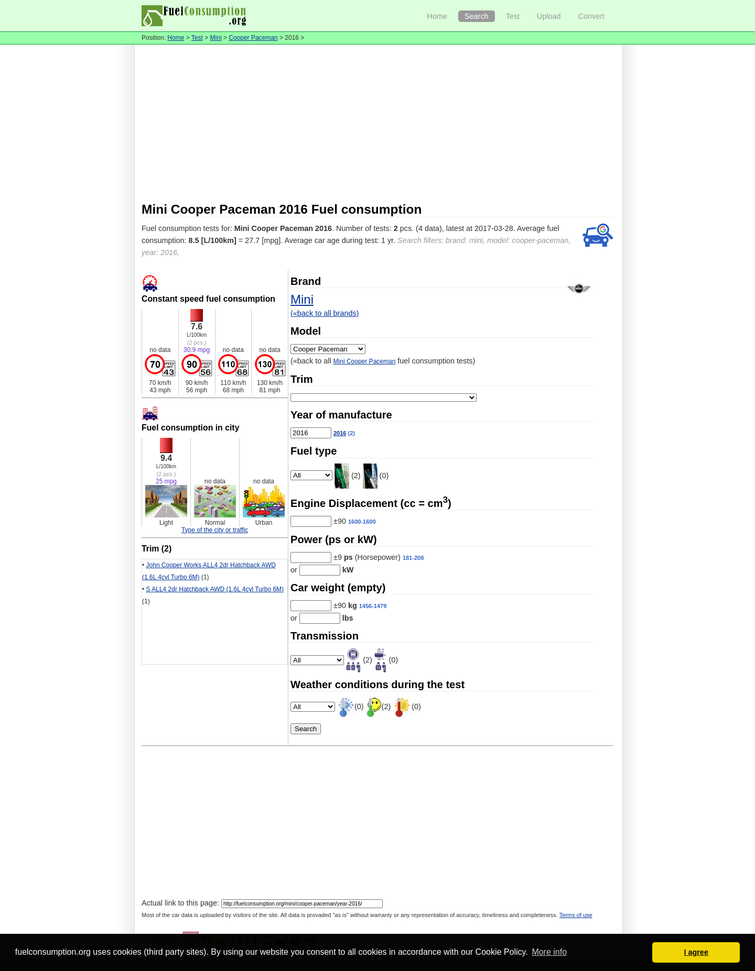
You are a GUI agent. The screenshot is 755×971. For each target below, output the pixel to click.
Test (513, 16)
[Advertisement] (377, 123)
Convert (591, 16)
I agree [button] (696, 952)
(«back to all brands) (324, 313)
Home (437, 16)
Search (477, 16)
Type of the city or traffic (214, 530)
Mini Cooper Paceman (364, 361)
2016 (339, 433)
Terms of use (575, 915)
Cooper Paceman (253, 37)
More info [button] (549, 951)
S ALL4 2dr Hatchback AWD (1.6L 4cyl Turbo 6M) (215, 589)
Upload (549, 16)
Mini (216, 37)
